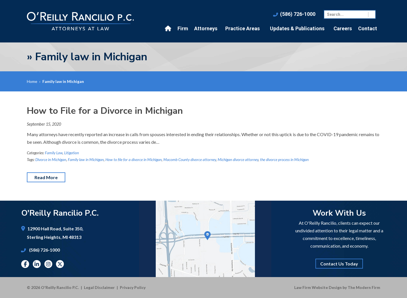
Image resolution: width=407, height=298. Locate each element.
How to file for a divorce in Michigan (133, 159)
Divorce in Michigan (50, 159)
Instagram (48, 264)
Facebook (25, 264)
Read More (46, 177)
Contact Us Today (339, 263)
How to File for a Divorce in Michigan (105, 111)
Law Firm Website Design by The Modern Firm (337, 287)
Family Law (53, 153)
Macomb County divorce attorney (189, 159)
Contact (367, 28)
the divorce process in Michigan (284, 159)
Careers (343, 28)
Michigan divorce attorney (238, 159)
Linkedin (36, 264)
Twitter (59, 264)
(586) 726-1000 (297, 14)
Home (169, 28)
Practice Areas (242, 28)
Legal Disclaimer (99, 287)
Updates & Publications (297, 28)
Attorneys (205, 28)
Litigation (71, 153)
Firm (182, 28)
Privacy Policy (133, 287)
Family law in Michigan (86, 159)
